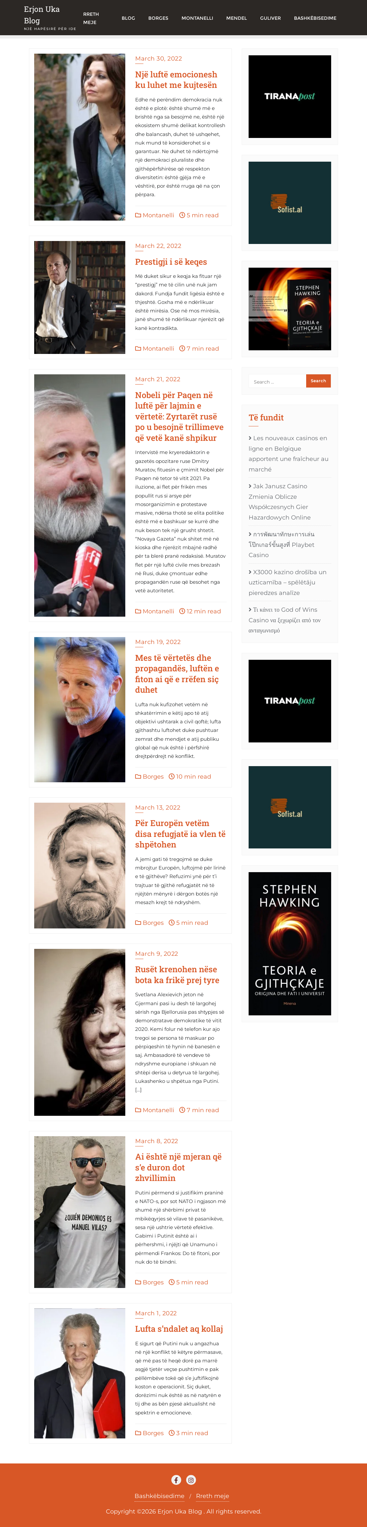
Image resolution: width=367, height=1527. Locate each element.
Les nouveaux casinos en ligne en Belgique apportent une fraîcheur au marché (289, 454)
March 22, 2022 (158, 246)
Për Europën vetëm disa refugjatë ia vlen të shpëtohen (180, 833)
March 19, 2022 (158, 642)
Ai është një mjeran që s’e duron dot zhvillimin (178, 1167)
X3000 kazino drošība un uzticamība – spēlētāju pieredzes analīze (288, 583)
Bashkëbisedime (159, 1496)
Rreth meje (212, 1496)
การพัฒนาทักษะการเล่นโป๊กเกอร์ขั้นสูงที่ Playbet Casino (281, 545)
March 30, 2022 (158, 58)
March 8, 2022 (156, 1141)
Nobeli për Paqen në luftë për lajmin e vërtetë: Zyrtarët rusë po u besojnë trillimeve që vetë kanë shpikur (179, 416)
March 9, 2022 (156, 953)
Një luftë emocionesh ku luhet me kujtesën (176, 80)
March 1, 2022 (156, 1313)
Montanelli (154, 215)
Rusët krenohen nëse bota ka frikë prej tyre (177, 974)
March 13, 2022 (157, 807)
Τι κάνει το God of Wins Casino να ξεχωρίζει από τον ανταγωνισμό (285, 620)
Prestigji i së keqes (171, 261)
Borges (149, 776)
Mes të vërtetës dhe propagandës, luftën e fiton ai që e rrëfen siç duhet (177, 673)
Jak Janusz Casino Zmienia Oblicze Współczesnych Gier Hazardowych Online (280, 502)
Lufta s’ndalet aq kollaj (179, 1328)
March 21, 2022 (157, 379)
